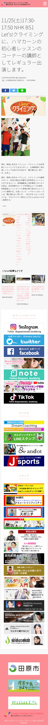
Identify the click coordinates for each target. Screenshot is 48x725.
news (4, 206)
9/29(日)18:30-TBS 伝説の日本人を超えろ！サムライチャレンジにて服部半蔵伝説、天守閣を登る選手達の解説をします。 (23, 293)
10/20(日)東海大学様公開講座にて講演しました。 (38, 289)
